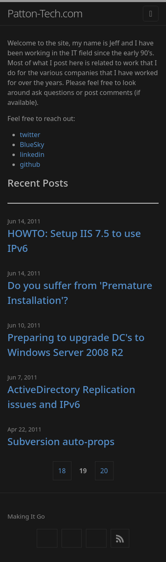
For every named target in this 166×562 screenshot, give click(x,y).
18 (62, 470)
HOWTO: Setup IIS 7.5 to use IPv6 (74, 240)
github (30, 164)
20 (104, 470)
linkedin (32, 154)
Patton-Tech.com (45, 13)
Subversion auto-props (60, 441)
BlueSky (32, 144)
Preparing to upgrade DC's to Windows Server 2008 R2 (76, 344)
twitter (30, 134)
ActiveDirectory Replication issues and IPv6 (71, 396)
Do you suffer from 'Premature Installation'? (79, 292)
